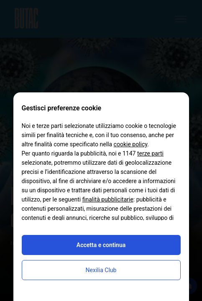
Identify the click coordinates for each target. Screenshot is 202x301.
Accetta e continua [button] (101, 245)
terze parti (150, 153)
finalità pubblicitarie (107, 199)
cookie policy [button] (131, 144)
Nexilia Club (101, 270)
